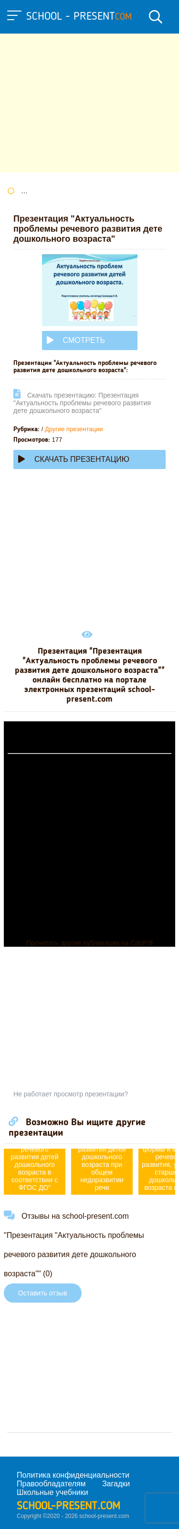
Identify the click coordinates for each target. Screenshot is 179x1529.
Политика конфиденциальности (73, 1475)
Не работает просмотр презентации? (70, 1094)
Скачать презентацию (73, 459)
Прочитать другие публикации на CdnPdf (89, 943)
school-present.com (68, 1506)
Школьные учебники (52, 1492)
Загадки (116, 1484)
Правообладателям (51, 1484)
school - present (79, 17)
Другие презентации (74, 429)
